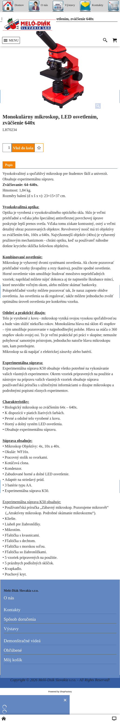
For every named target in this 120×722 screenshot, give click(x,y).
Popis (9, 165)
